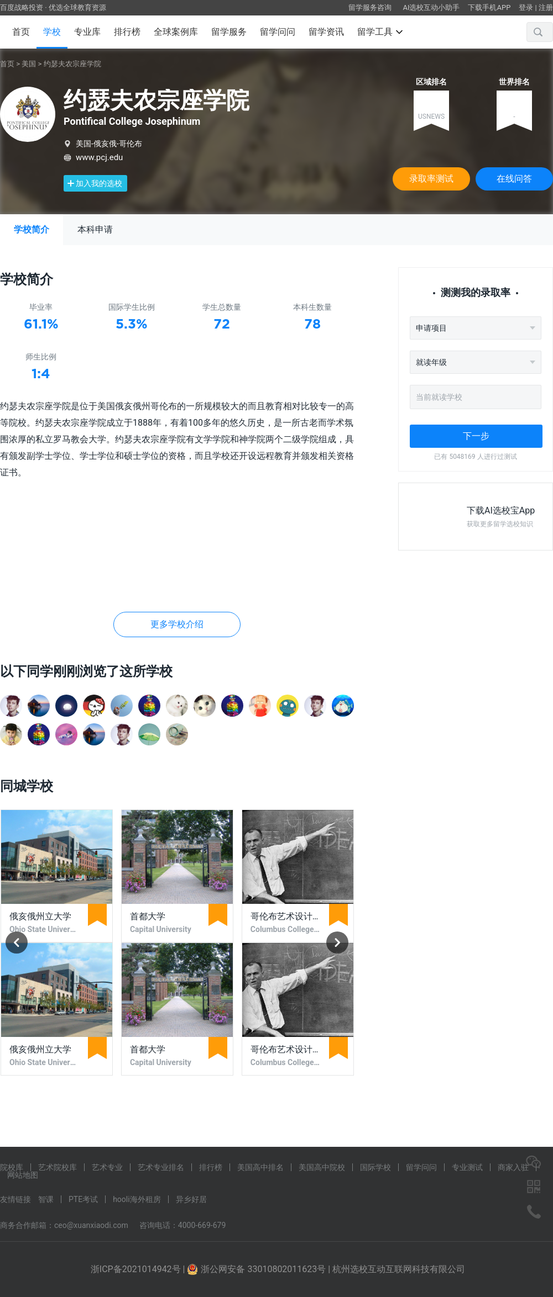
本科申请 (95, 229)
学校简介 (31, 229)
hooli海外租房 (137, 1199)
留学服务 (229, 32)
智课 (46, 1199)
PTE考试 (83, 1199)
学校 (52, 32)
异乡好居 (191, 1199)
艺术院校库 (57, 1167)
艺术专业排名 (161, 1167)
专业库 (87, 32)
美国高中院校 (322, 1167)
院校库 (11, 1167)
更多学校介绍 (177, 624)
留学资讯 (326, 32)
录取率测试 (431, 178)
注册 (546, 7)
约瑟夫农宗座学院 (72, 64)
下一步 (476, 436)
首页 (21, 32)
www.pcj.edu (99, 157)
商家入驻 (513, 1167)
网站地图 (22, 1175)
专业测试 (467, 1167)
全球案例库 (176, 32)
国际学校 (375, 1167)
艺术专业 (107, 1167)
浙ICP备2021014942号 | (139, 1269)
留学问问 (277, 32)
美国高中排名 (260, 1167)
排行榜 (127, 32)
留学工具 (380, 32)
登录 (526, 7)
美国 (29, 64)
